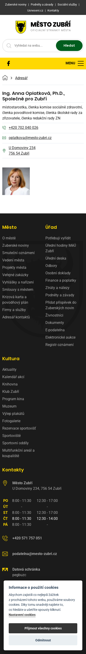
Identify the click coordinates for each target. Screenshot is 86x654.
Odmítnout (43, 640)
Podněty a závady (59, 295)
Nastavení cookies (22, 615)
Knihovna (10, 384)
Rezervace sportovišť (19, 428)
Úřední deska (55, 258)
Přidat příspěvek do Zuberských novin (60, 305)
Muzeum (9, 406)
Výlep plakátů (13, 413)
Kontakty (13, 470)
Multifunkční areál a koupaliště (18, 453)
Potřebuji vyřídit (58, 238)
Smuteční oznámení (18, 253)
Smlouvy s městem (17, 289)
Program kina (13, 399)
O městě (9, 238)
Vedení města (13, 260)
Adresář (21, 78)
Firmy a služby (14, 310)
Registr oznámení (59, 345)
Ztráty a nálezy (57, 288)
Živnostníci (54, 315)
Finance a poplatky (60, 280)
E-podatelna (55, 330)
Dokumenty (54, 322)
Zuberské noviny (15, 245)
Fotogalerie (11, 421)
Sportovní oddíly (15, 443)
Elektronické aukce (60, 337)
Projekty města (14, 267)
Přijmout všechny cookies (43, 628)
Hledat (69, 45)
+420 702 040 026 (20, 127)
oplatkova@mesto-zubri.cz (27, 138)
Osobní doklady (58, 273)
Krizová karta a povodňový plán (15, 300)
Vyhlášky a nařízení (18, 282)
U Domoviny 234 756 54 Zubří (19, 151)
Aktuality (9, 369)
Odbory (51, 265)
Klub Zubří (10, 391)
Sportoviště (11, 435)
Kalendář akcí (13, 377)
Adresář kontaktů (16, 317)
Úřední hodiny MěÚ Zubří (60, 248)
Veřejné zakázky (15, 275)
